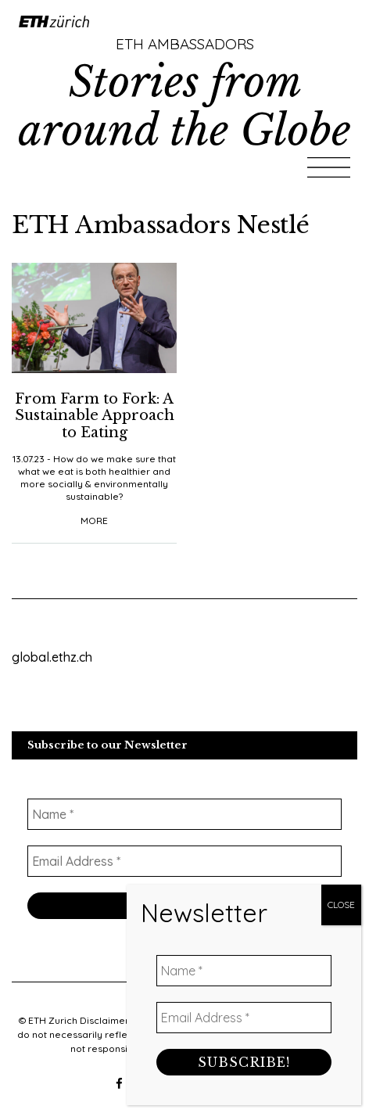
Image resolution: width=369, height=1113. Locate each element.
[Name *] (243, 1046)
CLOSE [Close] (341, 980)
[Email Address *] (243, 1093)
